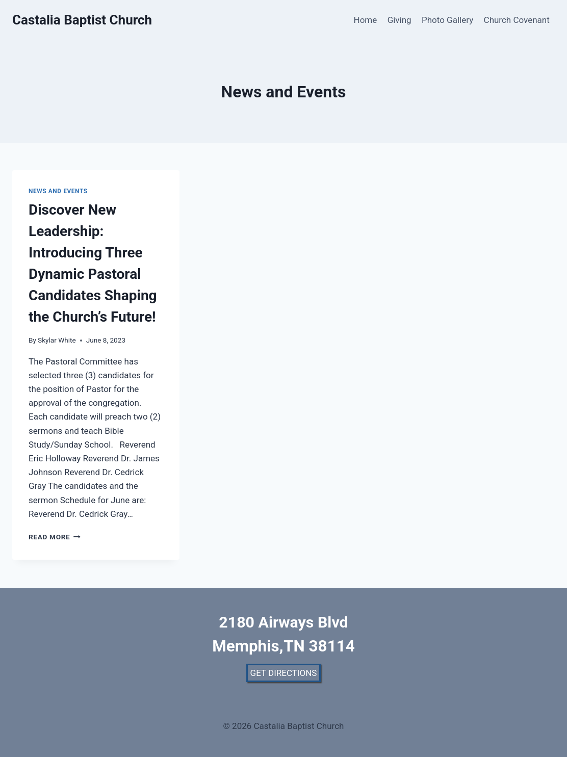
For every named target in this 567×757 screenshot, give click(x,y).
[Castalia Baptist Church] (82, 20)
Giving (399, 20)
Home (365, 20)
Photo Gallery (447, 20)
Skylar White (57, 340)
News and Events (58, 191)
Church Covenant (517, 20)
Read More (55, 537)
